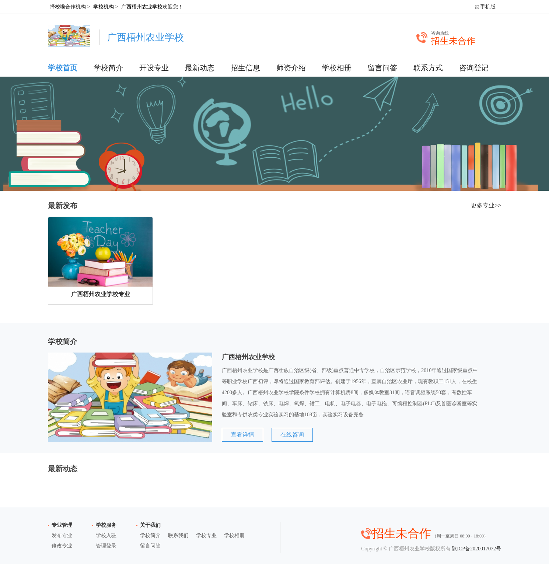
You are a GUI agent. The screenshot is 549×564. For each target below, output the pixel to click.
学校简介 (108, 68)
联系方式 (428, 68)
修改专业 (62, 546)
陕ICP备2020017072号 (476, 548)
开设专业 (154, 68)
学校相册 (337, 68)
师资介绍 (291, 68)
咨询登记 (474, 68)
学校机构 (103, 7)
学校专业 (206, 535)
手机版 (488, 7)
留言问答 (382, 68)
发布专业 (62, 535)
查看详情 (242, 434)
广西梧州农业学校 (141, 7)
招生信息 (245, 68)
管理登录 (106, 546)
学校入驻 (106, 535)
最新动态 (199, 68)
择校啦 (57, 7)
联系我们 (178, 535)
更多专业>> (486, 205)
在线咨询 (292, 434)
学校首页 (62, 68)
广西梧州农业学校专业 (100, 294)
